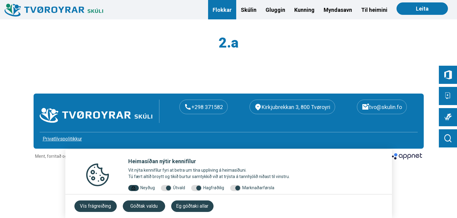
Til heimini (374, 10)
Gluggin (275, 10)
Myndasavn (338, 10)
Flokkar (222, 10)
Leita (422, 8)
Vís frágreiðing (95, 206)
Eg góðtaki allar (192, 206)
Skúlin (248, 10)
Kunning (304, 10)
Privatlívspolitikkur (62, 139)
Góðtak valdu (144, 206)
